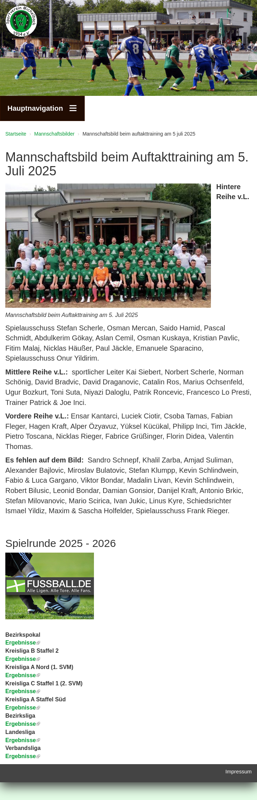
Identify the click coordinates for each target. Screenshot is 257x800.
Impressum (238, 771)
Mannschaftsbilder (54, 134)
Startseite (15, 134)
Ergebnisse (22, 675)
